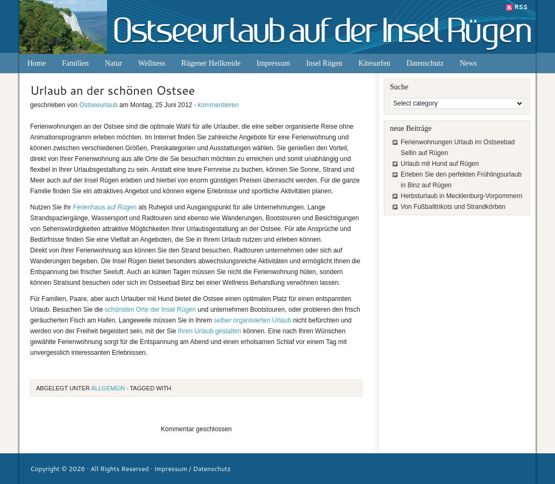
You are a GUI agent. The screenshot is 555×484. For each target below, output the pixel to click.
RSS (521, 7)
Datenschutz (425, 63)
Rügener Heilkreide (210, 63)
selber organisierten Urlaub (252, 320)
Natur (113, 63)
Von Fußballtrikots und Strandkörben (453, 207)
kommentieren (218, 105)
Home (36, 63)
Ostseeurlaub (98, 105)
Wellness (151, 63)
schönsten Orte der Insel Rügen (150, 309)
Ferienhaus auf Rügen (105, 207)
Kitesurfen (374, 63)
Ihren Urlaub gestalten (209, 331)
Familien (75, 63)
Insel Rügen (324, 63)
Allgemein (108, 388)
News (468, 63)
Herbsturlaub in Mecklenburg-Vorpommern (461, 196)
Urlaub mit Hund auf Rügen (440, 163)
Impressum (273, 63)
